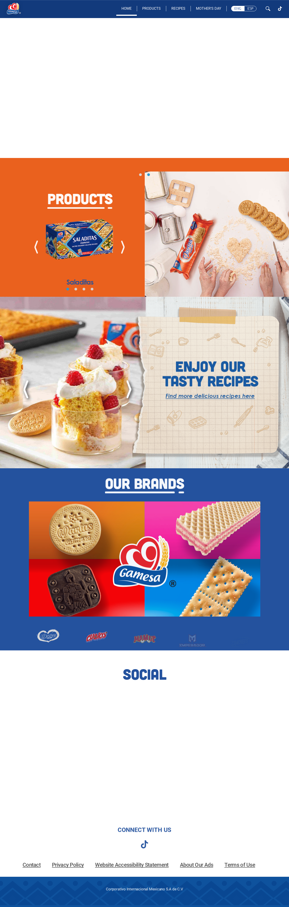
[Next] (118, 247)
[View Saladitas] (75, 247)
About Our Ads (196, 870)
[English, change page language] (237, 8)
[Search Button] (268, 8)
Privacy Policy (68, 870)
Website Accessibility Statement (131, 870)
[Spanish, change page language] (250, 8)
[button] (140, 174)
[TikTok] (280, 8)
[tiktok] (144, 849)
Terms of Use (239, 870)
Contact (32, 870)
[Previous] (31, 247)
